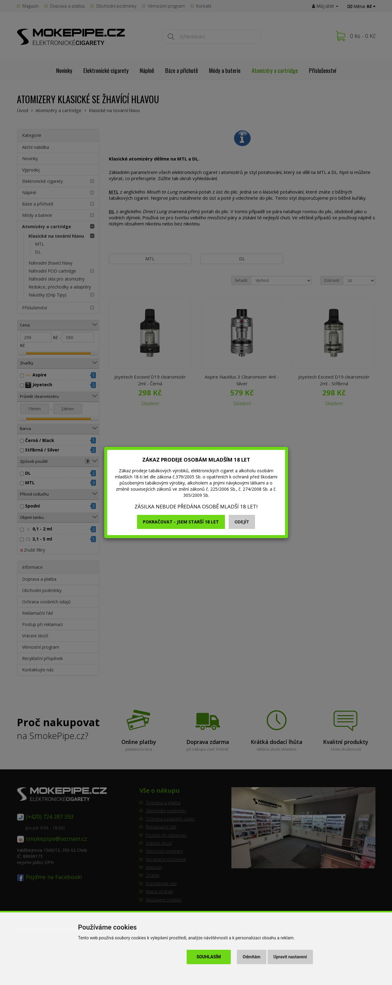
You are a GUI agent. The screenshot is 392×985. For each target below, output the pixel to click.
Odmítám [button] (252, 956)
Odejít (241, 522)
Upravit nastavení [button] (290, 956)
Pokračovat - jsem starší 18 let (181, 522)
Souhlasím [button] (208, 956)
